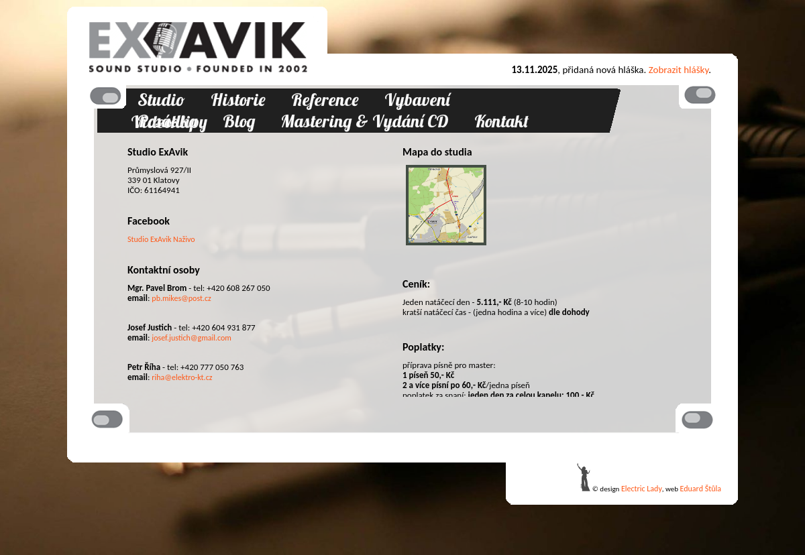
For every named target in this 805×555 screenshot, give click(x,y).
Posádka (167, 121)
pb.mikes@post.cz (181, 298)
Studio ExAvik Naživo (161, 239)
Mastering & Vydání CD (364, 121)
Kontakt (501, 121)
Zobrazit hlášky (679, 70)
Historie (238, 99)
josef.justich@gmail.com (191, 338)
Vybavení (416, 99)
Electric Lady (641, 488)
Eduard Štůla (700, 488)
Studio (161, 99)
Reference (325, 99)
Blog (239, 121)
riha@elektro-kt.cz (182, 377)
